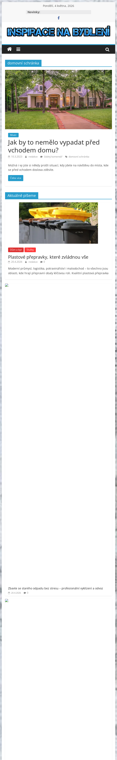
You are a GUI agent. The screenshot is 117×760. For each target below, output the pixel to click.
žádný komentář (51, 156)
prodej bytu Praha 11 (43, 536)
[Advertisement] (58, 467)
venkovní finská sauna (49, 557)
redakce (33, 156)
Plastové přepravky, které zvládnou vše (48, 257)
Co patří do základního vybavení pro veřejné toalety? (68, 351)
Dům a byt (16, 249)
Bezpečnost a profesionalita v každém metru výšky (67, 393)
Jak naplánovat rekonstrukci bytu (55, 372)
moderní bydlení (54, 519)
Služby (30, 249)
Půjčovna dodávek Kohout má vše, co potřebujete (66, 309)
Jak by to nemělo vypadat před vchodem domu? (54, 146)
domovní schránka (79, 156)
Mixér (13, 135)
